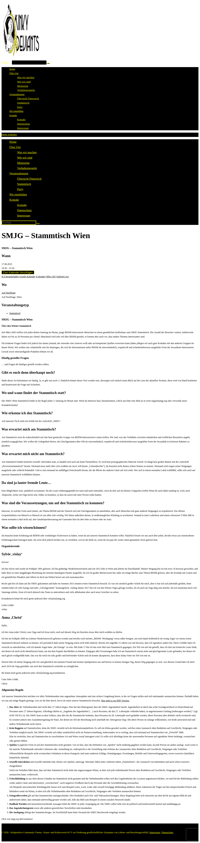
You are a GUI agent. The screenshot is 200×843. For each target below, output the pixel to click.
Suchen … (6, 62)
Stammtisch (24, 183)
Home (13, 141)
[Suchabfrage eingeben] (19, 223)
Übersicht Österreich (29, 178)
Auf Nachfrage (9, 292)
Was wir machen (27, 152)
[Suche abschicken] (38, 223)
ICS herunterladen (10, 276)
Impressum (23, 215)
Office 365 (51, 276)
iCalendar (40, 276)
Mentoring (23, 162)
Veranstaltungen (18, 173)
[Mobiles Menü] (9, 134)
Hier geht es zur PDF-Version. (115, 700)
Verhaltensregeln (27, 168)
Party (20, 189)
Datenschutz (24, 210)
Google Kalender (27, 276)
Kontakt (14, 199)
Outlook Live (62, 276)
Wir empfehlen (18, 194)
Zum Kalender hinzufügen (18, 272)
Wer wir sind (24, 157)
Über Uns (15, 147)
